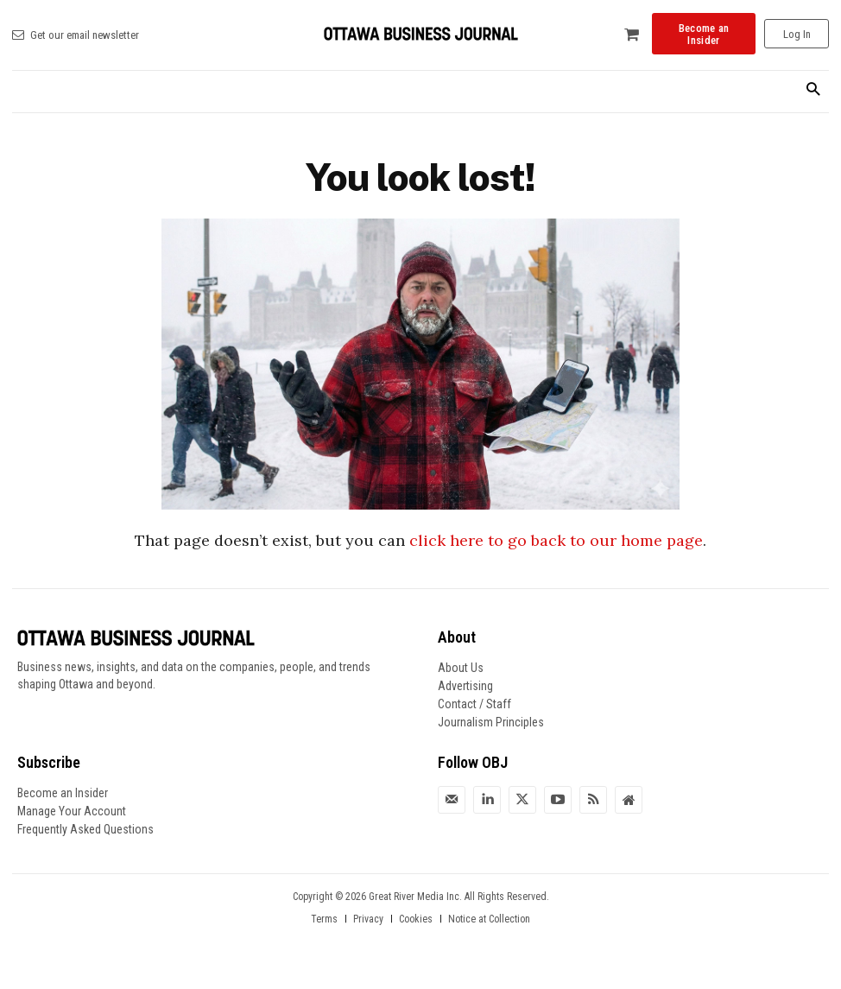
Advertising (465, 686)
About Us (461, 668)
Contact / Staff (474, 704)
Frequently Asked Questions (85, 829)
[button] (813, 90)
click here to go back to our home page (556, 540)
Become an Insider (62, 793)
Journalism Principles (491, 722)
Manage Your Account (71, 811)
